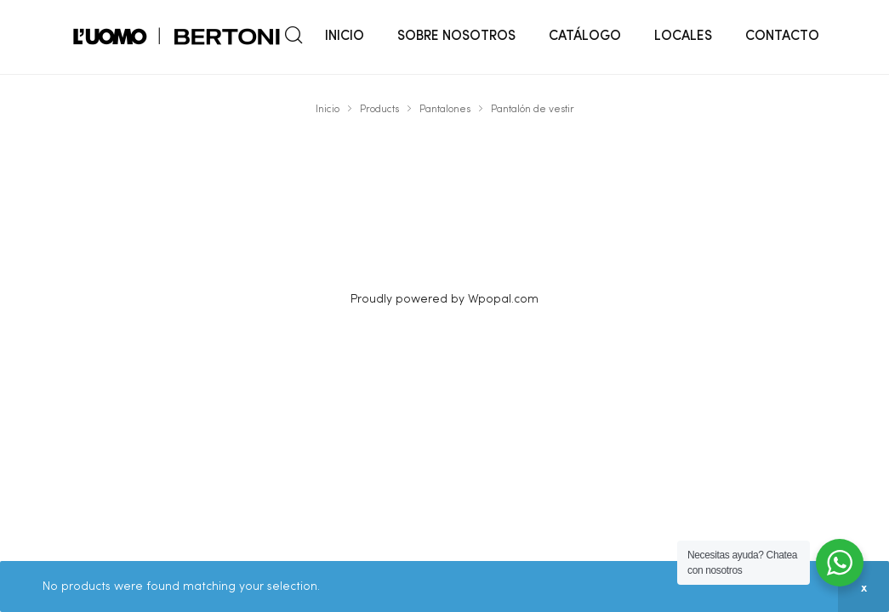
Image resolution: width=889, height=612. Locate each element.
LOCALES (683, 36)
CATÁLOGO (585, 36)
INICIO (344, 36)
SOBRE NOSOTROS (456, 36)
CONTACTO (782, 36)
